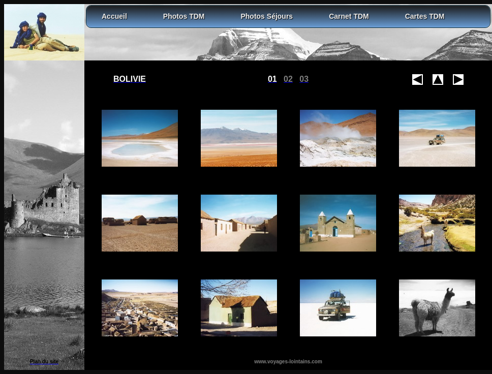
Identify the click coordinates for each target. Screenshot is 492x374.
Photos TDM (184, 16)
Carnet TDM (349, 16)
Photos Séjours (266, 16)
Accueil (114, 16)
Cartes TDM (425, 16)
